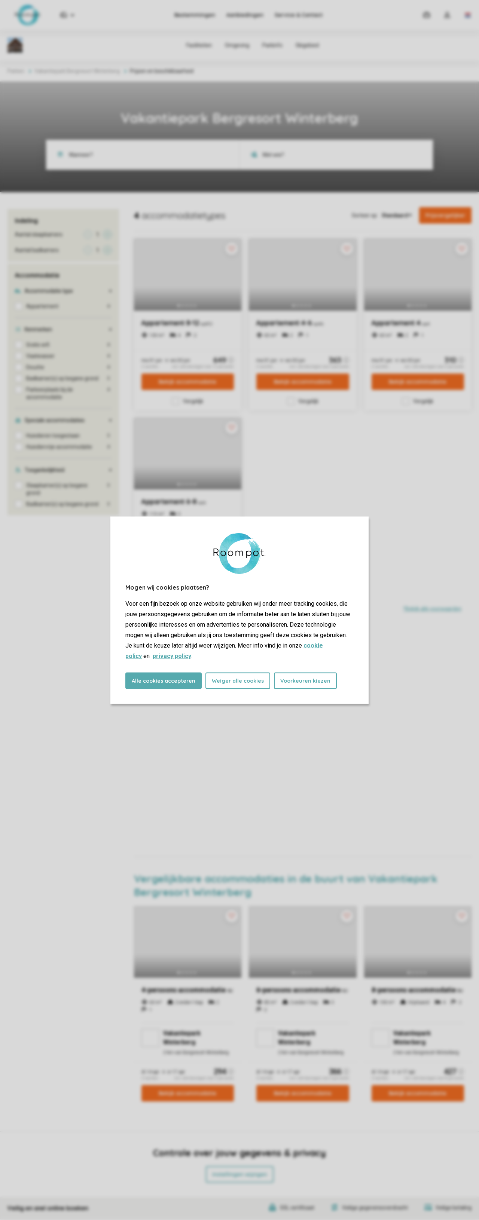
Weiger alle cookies (238, 680)
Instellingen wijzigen (239, 1174)
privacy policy (172, 655)
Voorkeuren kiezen (305, 680)
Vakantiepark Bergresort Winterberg (77, 71)
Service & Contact (299, 15)
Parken (15, 71)
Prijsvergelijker (445, 215)
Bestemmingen (194, 15)
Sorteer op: (365, 215)
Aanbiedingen (244, 15)
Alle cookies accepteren (163, 680)
